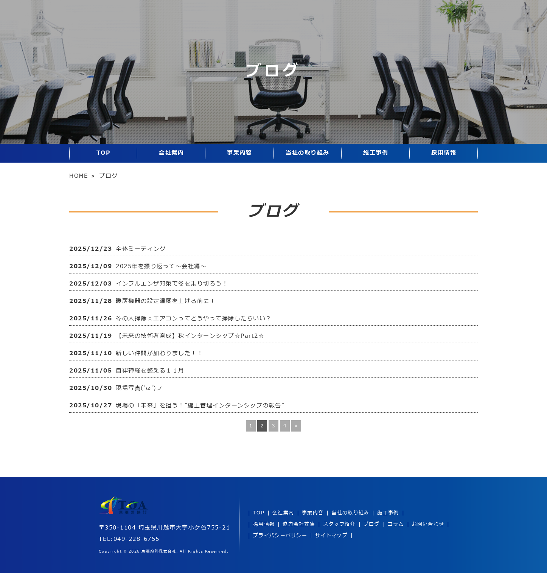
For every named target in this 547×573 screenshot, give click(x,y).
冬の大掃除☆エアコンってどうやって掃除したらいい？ (194, 318)
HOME (78, 176)
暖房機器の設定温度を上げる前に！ (166, 301)
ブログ (372, 524)
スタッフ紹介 (339, 524)
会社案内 (171, 153)
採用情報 (443, 153)
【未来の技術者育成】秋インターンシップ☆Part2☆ (190, 336)
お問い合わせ (428, 524)
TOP (103, 153)
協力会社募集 (299, 524)
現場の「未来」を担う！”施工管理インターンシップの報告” (200, 405)
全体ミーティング (141, 249)
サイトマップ (331, 535)
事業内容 (239, 153)
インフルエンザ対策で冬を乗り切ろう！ (172, 284)
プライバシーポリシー (280, 535)
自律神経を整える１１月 (150, 370)
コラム (396, 524)
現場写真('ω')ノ (139, 388)
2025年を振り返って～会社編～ (161, 266)
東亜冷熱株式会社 (158, 551)
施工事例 (375, 153)
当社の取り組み (307, 153)
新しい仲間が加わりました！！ (159, 353)
